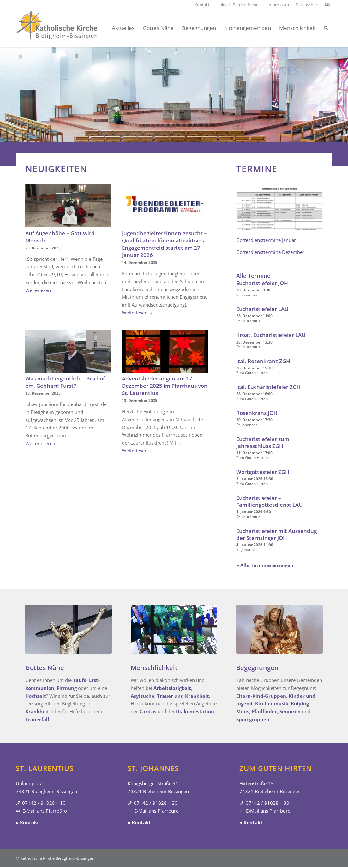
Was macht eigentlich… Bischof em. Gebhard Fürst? (65, 382)
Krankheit (37, 711)
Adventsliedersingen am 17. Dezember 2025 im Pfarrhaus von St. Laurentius (164, 386)
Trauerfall (37, 719)
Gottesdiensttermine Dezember (270, 252)
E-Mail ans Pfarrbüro (44, 811)
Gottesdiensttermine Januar (266, 240)
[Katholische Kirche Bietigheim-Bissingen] (57, 28)
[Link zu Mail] (327, 4)
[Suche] (326, 28)
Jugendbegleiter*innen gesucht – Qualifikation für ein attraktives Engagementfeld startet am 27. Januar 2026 (164, 244)
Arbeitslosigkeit (172, 688)
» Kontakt (27, 822)
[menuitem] (202, 4)
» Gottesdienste (240, 110)
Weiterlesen (40, 290)
